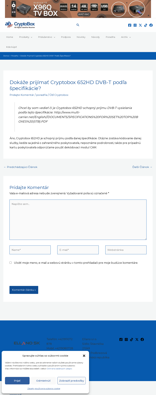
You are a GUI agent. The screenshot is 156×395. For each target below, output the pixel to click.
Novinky (73, 37)
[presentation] (34, 268)
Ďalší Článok (142, 157)
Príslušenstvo (42, 37)
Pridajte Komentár (22, 85)
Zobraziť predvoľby (71, 380)
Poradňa (99, 37)
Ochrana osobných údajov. (60, 368)
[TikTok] (145, 25)
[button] (84, 355)
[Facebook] (129, 25)
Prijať (17, 380)
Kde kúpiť (127, 37)
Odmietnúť (43, 380)
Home (8, 37)
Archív (113, 37)
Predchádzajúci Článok (21, 157)
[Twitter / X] (140, 25)
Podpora (60, 37)
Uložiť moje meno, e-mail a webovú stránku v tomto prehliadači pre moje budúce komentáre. (76, 253)
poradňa (42, 85)
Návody (86, 37)
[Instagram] (135, 25)
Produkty (23, 37)
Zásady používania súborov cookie (43, 388)
